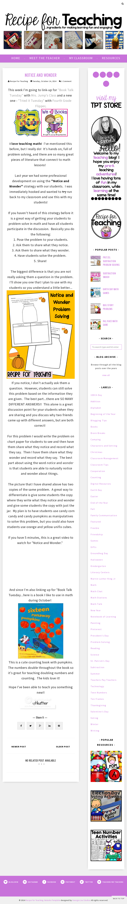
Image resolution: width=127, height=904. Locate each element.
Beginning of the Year (103, 414)
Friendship (97, 534)
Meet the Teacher (44, 58)
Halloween (97, 559)
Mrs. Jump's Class (43, 95)
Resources (111, 58)
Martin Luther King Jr (103, 578)
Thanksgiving (98, 705)
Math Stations (99, 597)
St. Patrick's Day (100, 660)
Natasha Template (52, 900)
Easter (94, 496)
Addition (95, 401)
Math (93, 585)
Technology (97, 686)
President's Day (100, 635)
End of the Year (99, 502)
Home (15, 58)
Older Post (63, 746)
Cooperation (98, 471)
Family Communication (104, 515)
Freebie (95, 528)
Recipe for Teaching (19, 81)
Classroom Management (104, 458)
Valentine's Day (99, 711)
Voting (94, 718)
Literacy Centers (100, 572)
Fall (93, 509)
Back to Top (118, 898)
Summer (95, 673)
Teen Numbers (99, 692)
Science (95, 654)
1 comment (66, 81)
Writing (95, 730)
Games (94, 540)
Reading (95, 648)
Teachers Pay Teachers (104, 680)
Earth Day (96, 490)
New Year (96, 610)
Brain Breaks (98, 433)
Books (94, 426)
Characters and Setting (104, 445)
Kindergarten (98, 566)
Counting (96, 477)
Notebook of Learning (103, 616)
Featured (96, 521)
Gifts (93, 547)
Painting (96, 623)
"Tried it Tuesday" (31, 100)
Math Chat (97, 591)
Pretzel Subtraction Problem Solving (111, 261)
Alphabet (96, 407)
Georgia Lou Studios (81, 900)
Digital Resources (101, 483)
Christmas (96, 452)
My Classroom (81, 58)
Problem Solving (100, 642)
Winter (95, 724)
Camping (96, 439)
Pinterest (96, 629)
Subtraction (97, 667)
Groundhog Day (99, 553)
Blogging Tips (99, 420)
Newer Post (18, 746)
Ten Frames (97, 699)
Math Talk (96, 604)
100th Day (96, 395)
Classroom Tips (99, 464)
